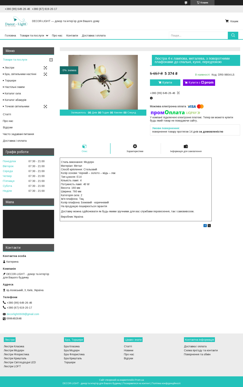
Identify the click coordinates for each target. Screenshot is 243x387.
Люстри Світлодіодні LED (20, 362)
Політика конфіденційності (166, 383)
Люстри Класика (14, 346)
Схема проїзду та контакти (201, 350)
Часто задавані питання (18, 134)
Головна (10, 35)
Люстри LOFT (12, 366)
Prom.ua (139, 380)
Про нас (57, 35)
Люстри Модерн (14, 350)
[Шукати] (233, 35)
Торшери (10, 80)
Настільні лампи (15, 86)
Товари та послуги (32, 35)
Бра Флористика (74, 354)
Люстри (9, 67)
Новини (128, 350)
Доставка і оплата (94, 35)
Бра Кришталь (73, 358)
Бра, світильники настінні (20, 74)
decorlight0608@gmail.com (23, 314)
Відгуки (8, 127)
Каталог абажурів (15, 99)
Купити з (201, 82)
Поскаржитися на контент (136, 383)
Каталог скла (13, 93)
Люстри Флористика (16, 354)
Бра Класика (72, 346)
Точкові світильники (17, 106)
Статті (7, 114)
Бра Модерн (72, 350)
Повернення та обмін (197, 354)
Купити (167, 82)
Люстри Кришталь (15, 358)
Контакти (72, 35)
